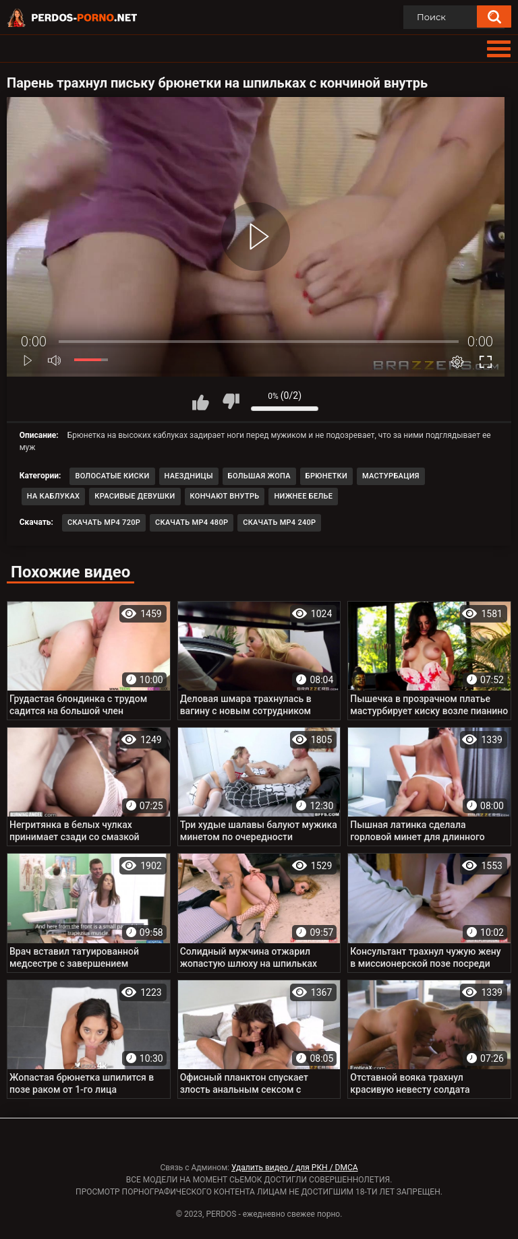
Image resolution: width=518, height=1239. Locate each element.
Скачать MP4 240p (279, 522)
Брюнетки (326, 476)
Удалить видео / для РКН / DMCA (294, 1167)
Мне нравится (200, 401)
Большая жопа (259, 476)
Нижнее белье (303, 496)
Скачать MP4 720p (103, 522)
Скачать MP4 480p (191, 522)
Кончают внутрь (225, 496)
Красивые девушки (134, 496)
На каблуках (53, 496)
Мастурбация (391, 476)
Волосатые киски (112, 476)
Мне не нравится (230, 401)
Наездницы (189, 476)
